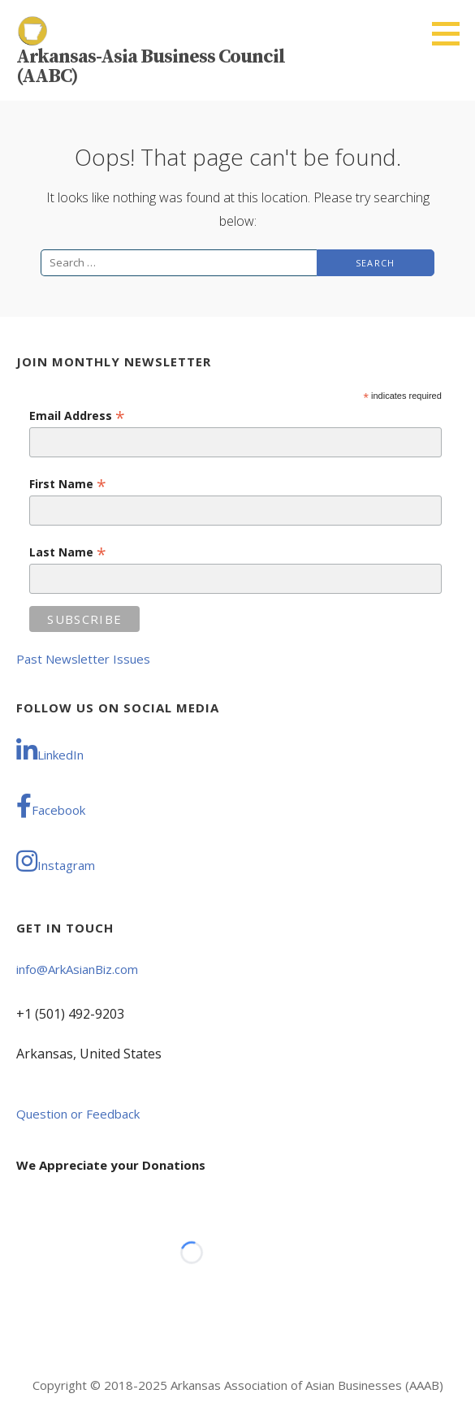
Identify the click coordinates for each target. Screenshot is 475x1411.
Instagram (55, 861)
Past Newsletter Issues (83, 659)
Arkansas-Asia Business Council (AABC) (150, 67)
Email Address (77, 415)
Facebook (50, 806)
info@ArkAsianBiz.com (77, 969)
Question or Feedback (78, 1114)
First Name (67, 483)
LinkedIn (50, 750)
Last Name (67, 552)
